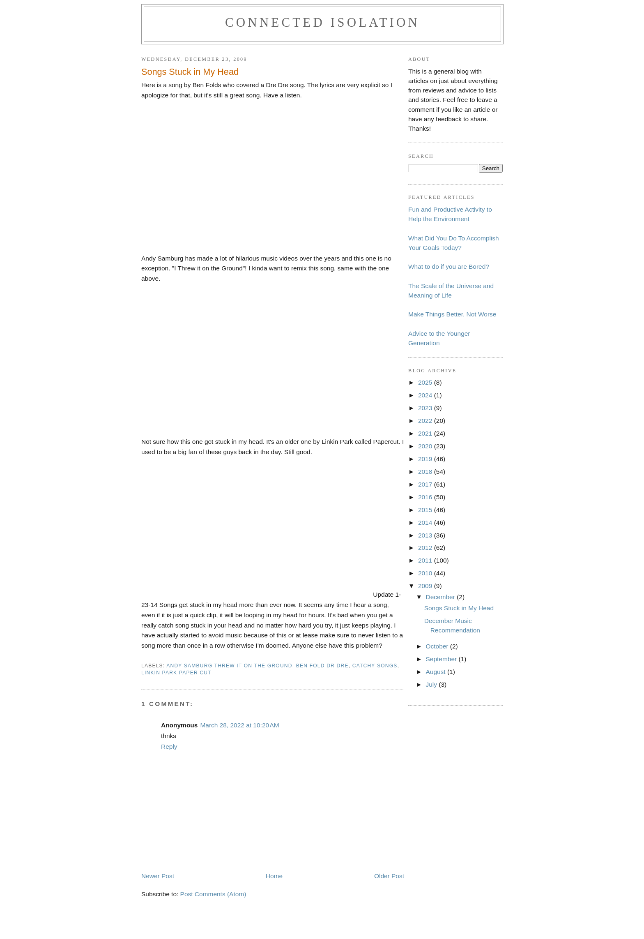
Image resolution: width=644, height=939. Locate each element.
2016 (426, 497)
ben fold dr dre (322, 666)
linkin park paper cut (176, 673)
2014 (426, 522)
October (438, 646)
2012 (426, 547)
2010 (426, 573)
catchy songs (375, 666)
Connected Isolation (322, 22)
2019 (426, 458)
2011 (426, 560)
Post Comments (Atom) (213, 894)
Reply (169, 746)
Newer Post (157, 875)
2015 (426, 509)
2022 (426, 420)
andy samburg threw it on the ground (229, 666)
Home (274, 875)
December (441, 596)
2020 (426, 446)
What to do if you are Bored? (448, 266)
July (432, 684)
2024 (426, 395)
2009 (426, 585)
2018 (426, 471)
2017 (426, 484)
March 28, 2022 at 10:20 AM (239, 725)
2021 (426, 433)
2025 (426, 382)
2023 (426, 407)
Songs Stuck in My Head (459, 607)
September (442, 658)
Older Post (389, 875)
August (436, 671)
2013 (426, 535)
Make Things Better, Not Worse (452, 314)
